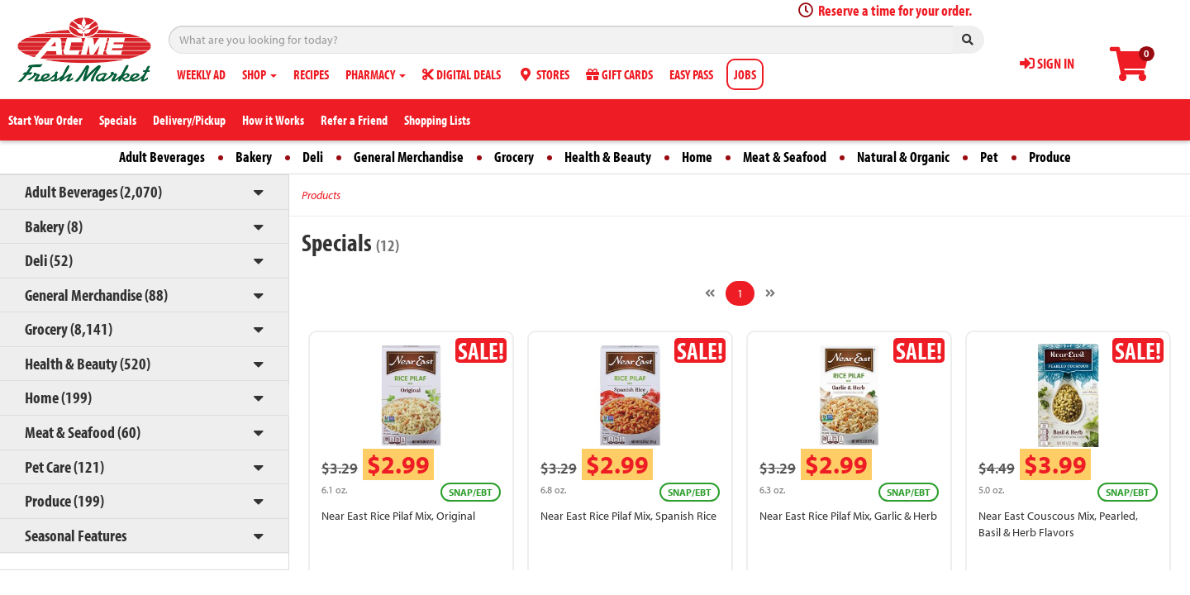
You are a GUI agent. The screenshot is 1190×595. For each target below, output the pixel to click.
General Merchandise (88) (96, 294)
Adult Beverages (162, 156)
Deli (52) (49, 260)
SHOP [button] (259, 74)
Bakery (254, 156)
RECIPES (311, 74)
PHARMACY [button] (375, 74)
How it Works (273, 120)
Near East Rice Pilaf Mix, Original (398, 515)
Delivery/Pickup (189, 120)
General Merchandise (409, 156)
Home (697, 156)
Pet (989, 156)
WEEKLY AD (201, 74)
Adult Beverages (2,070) (93, 191)
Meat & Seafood (784, 156)
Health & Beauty (607, 156)
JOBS (745, 74)
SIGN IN (1047, 63)
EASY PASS (691, 74)
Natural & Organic (903, 156)
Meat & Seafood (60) (82, 431)
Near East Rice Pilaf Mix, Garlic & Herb (848, 515)
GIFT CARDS (619, 74)
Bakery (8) (54, 226)
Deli (312, 156)
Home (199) (58, 397)
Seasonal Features (75, 535)
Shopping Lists (437, 120)
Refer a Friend (354, 120)
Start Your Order (45, 120)
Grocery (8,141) (68, 328)
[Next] (770, 293)
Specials (117, 120)
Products (321, 195)
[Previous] (709, 293)
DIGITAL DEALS (461, 74)
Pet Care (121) (64, 466)
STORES (543, 74)
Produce (1050, 156)
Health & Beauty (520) (87, 363)
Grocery (514, 156)
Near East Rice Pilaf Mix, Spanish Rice (628, 515)
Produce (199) (64, 500)
